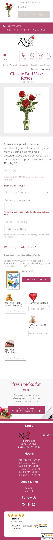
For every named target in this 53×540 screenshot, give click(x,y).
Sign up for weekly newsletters (26, 409)
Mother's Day (24, 65)
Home (5, 65)
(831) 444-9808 (14, 25)
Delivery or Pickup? (14, 185)
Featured (13, 65)
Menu (4, 59)
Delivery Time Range (17, 200)
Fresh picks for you (26, 392)
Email (46, 69)
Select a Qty (10, 170)
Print (35, 69)
